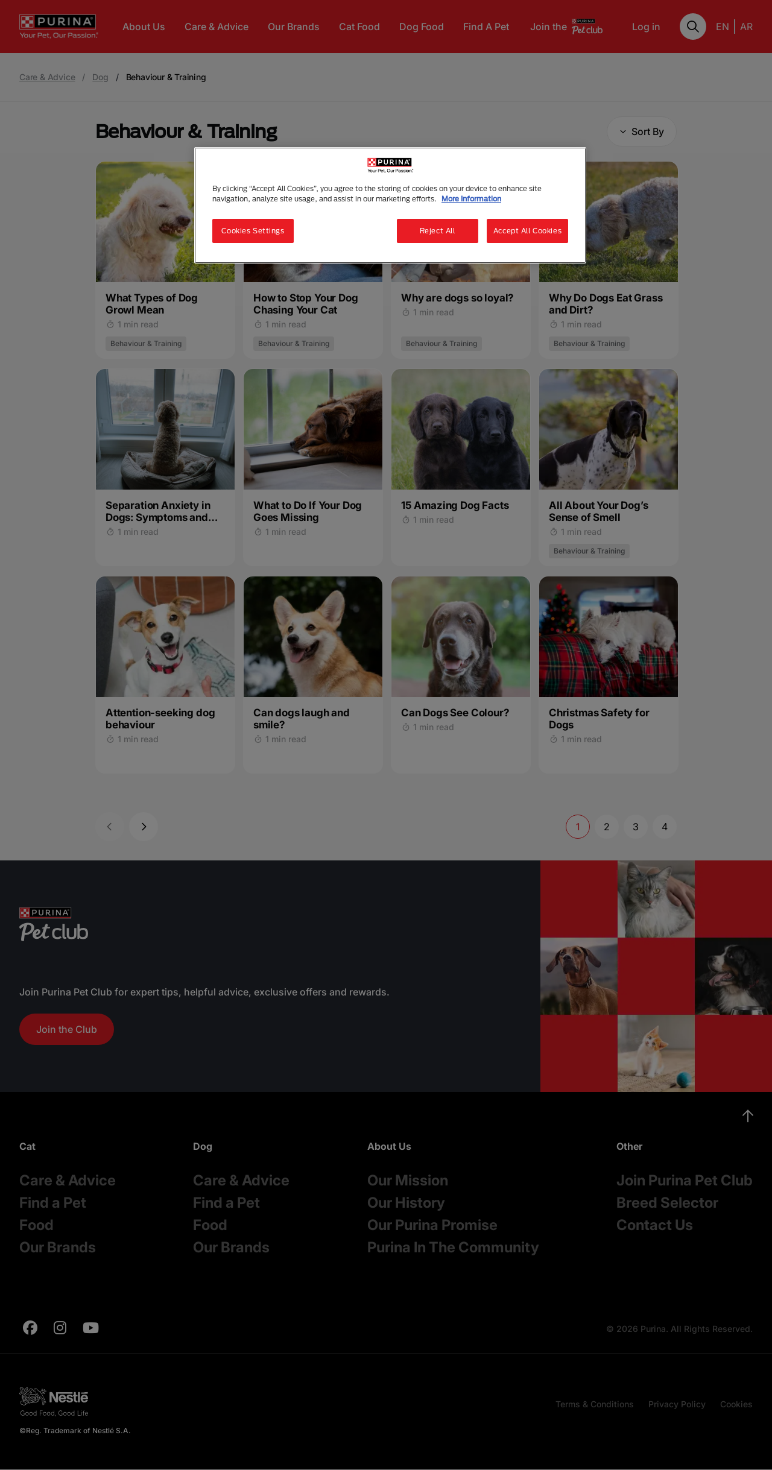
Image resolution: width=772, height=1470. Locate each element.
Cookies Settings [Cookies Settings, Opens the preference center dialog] (252, 231)
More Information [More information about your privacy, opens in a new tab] (471, 199)
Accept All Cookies (527, 231)
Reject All (437, 231)
